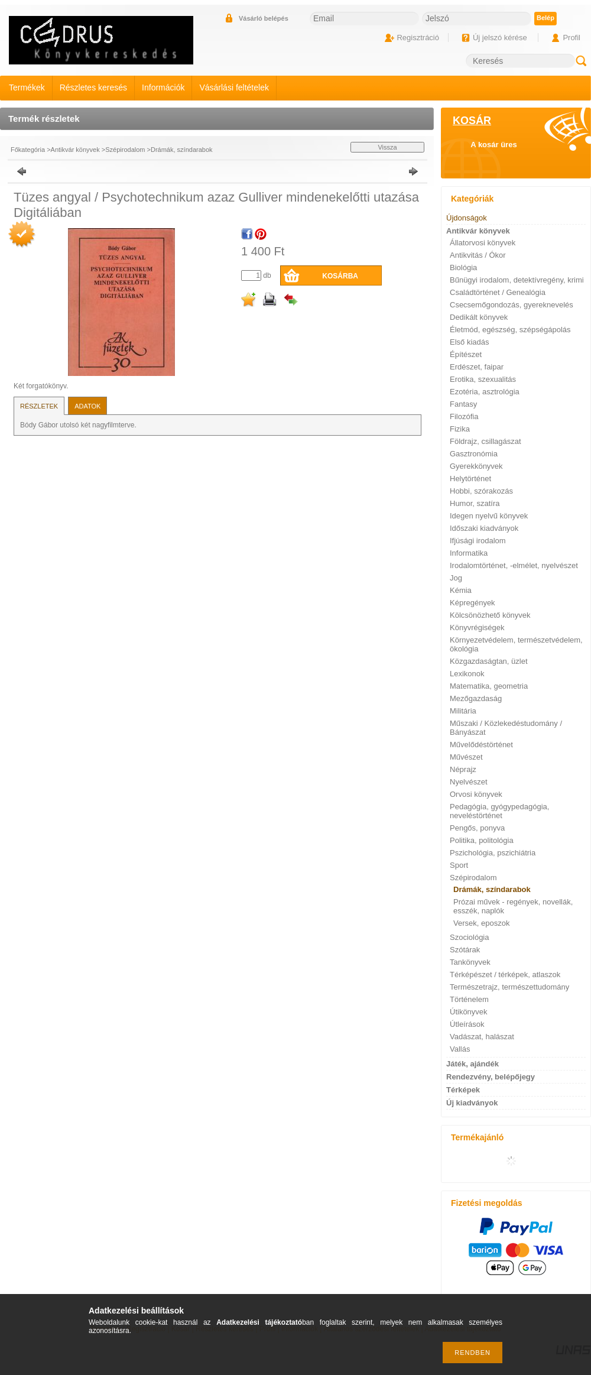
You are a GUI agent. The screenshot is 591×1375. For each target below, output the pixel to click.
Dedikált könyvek (479, 317)
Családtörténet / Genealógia (497, 292)
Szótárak (465, 949)
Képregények (472, 602)
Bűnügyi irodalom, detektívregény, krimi (517, 279)
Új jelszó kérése (500, 37)
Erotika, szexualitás (483, 379)
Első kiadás (469, 342)
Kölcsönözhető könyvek (490, 615)
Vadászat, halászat (482, 1036)
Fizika (460, 428)
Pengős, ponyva (477, 827)
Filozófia (464, 416)
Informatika (469, 553)
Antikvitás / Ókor (478, 255)
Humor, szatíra (475, 503)
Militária (463, 710)
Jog (456, 577)
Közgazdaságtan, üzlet (489, 661)
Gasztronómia (474, 453)
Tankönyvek (470, 962)
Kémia (461, 590)
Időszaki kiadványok (484, 528)
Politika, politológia (482, 840)
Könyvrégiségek (477, 627)
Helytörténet (470, 478)
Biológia (463, 267)
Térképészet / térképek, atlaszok (505, 974)
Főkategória (28, 149)
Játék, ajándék (472, 1063)
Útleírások (467, 1024)
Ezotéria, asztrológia (484, 391)
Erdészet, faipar (477, 366)
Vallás (460, 1049)
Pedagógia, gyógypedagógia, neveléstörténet (499, 811)
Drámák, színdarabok (182, 149)
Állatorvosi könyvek (482, 242)
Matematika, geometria (489, 686)
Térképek (463, 1089)
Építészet (466, 354)
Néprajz (463, 769)
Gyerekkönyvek (476, 466)
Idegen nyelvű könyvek (489, 515)
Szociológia (469, 937)
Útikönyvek (469, 1011)
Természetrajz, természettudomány (509, 986)
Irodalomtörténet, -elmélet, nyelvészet (514, 565)
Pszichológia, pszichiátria (492, 852)
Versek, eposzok (481, 923)
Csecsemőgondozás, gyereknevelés (511, 304)
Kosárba (340, 276)
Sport (459, 865)
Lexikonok (467, 673)
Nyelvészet (469, 781)
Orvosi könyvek (476, 794)
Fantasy (463, 404)
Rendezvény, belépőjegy (490, 1076)
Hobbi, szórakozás (481, 491)
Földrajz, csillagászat (485, 441)
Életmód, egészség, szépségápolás (510, 329)
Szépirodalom (125, 149)
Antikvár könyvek (75, 149)
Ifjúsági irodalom (478, 540)
